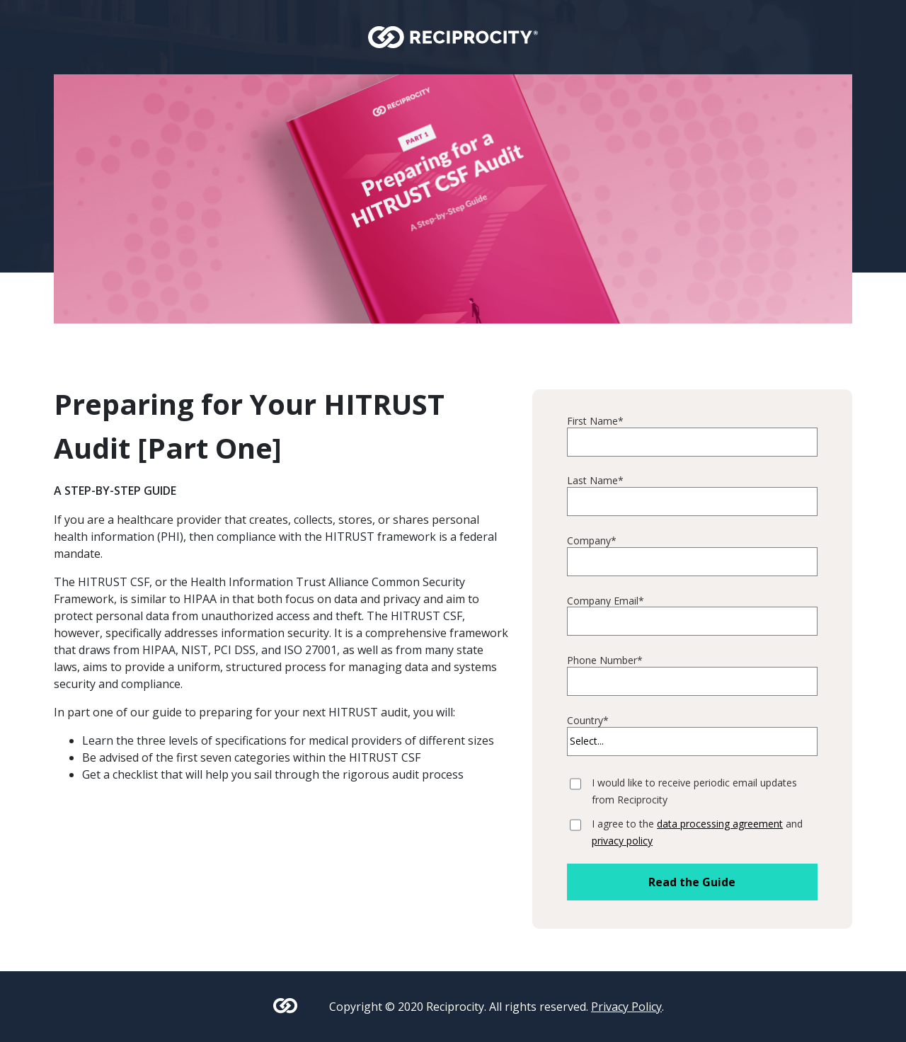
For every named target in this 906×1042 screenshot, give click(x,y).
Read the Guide (691, 882)
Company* (592, 541)
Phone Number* (605, 661)
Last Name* (595, 481)
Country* (588, 721)
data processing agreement (720, 823)
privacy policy (622, 840)
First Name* (595, 422)
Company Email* (605, 601)
